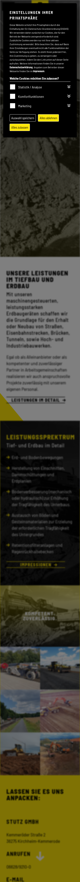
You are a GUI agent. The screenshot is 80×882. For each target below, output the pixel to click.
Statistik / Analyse (30, 87)
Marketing (24, 106)
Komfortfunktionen (31, 96)
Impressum (38, 71)
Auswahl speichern (22, 118)
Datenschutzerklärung (21, 67)
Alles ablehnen (48, 118)
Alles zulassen (19, 127)
